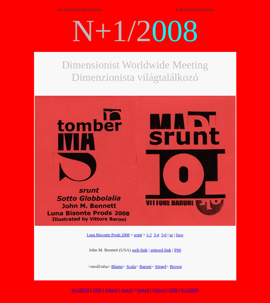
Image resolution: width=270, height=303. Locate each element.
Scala (131, 266)
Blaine (117, 266)
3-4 (156, 235)
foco (179, 235)
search (127, 290)
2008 (96, 290)
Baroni (145, 266)
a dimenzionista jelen (194, 9)
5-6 (164, 235)
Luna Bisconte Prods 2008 (108, 235)
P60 (177, 249)
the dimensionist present (79, 9)
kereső (143, 290)
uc (171, 235)
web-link (139, 249)
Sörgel (161, 266)
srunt (138, 235)
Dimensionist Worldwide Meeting (135, 65)
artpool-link (161, 249)
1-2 (149, 235)
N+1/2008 (80, 290)
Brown (176, 266)
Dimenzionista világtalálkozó (135, 77)
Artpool (111, 290)
